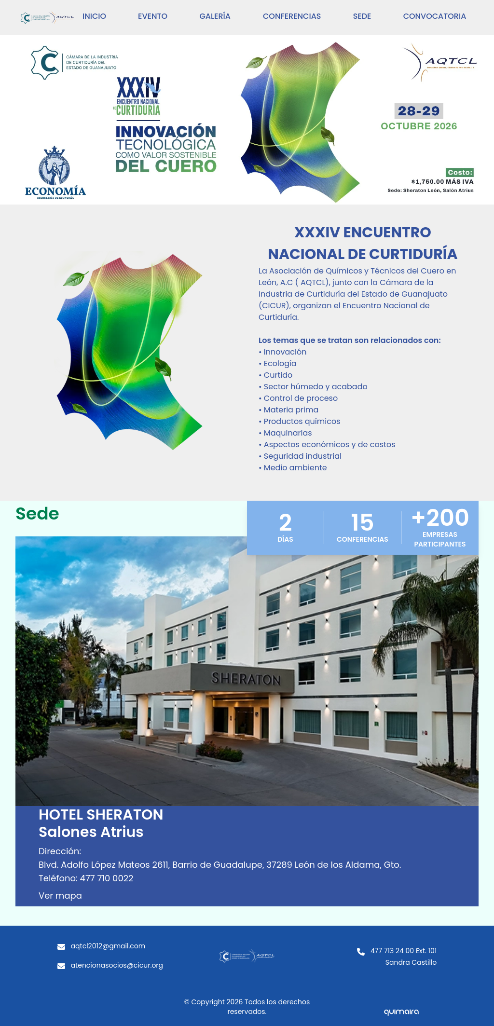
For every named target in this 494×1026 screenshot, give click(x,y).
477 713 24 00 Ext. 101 (403, 951)
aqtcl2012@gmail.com (108, 946)
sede (362, 16)
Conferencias (292, 16)
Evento (152, 16)
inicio (94, 16)
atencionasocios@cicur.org (117, 965)
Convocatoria (434, 16)
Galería (215, 16)
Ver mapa (60, 895)
